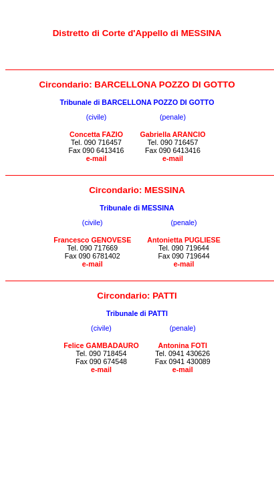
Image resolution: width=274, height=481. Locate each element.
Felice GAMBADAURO (101, 345)
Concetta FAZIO (96, 134)
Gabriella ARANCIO (173, 134)
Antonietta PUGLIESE (184, 240)
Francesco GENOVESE (92, 240)
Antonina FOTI (182, 345)
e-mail (96, 158)
